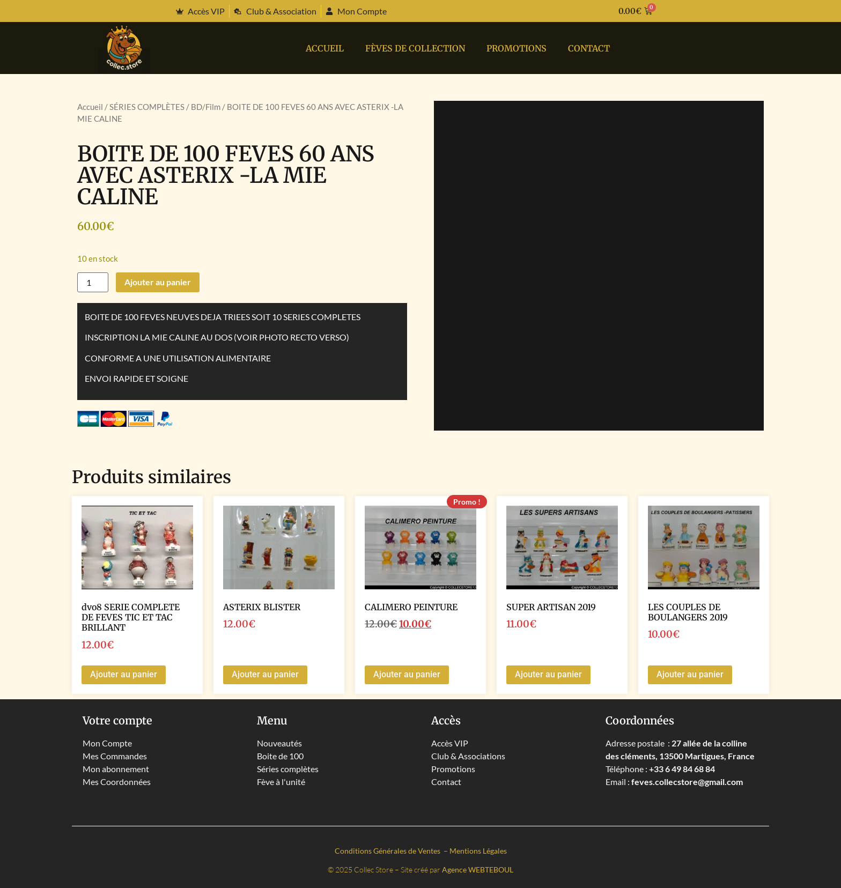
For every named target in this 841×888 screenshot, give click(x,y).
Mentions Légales (478, 850)
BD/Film (205, 107)
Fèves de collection (415, 48)
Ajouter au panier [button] (123, 674)
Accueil (325, 48)
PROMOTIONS (516, 48)
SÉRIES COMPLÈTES (147, 107)
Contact (589, 48)
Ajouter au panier (157, 282)
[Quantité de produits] (92, 282)
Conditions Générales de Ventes (388, 850)
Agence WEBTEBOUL (477, 869)
